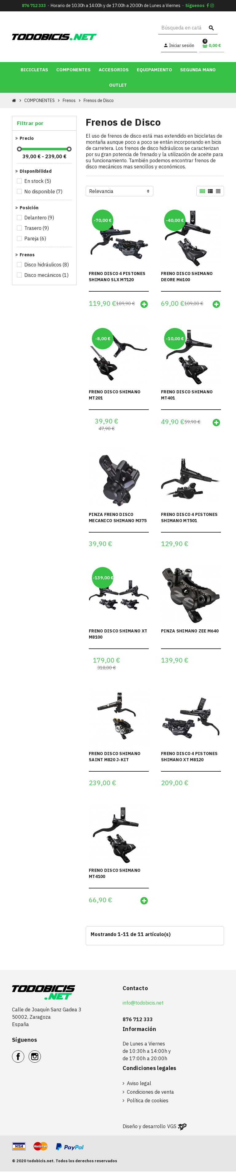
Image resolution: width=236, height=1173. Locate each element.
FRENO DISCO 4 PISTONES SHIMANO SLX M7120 (117, 276)
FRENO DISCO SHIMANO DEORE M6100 (187, 276)
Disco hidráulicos (47, 265)
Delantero (39, 218)
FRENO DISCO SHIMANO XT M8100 (118, 635)
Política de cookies (147, 1102)
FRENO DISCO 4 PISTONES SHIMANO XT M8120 (189, 758)
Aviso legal (139, 1085)
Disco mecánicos (46, 275)
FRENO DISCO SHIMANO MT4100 (114, 874)
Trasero (37, 228)
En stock (38, 181)
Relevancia (101, 191)
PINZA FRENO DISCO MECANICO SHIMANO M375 (118, 518)
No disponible (43, 191)
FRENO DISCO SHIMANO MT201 (114, 395)
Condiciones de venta (150, 1093)
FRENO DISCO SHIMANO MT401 (187, 395)
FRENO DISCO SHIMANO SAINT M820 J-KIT (114, 758)
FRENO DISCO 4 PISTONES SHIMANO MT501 (189, 518)
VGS (171, 1128)
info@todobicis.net (143, 1004)
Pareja (35, 238)
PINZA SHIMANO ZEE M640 (189, 632)
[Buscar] (188, 27)
